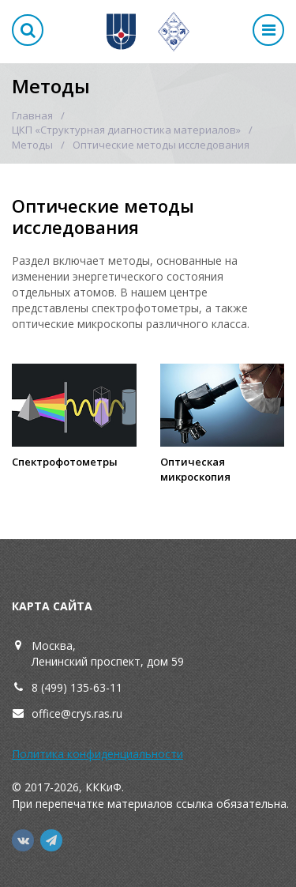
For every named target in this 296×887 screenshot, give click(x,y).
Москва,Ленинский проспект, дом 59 (108, 653)
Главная (32, 115)
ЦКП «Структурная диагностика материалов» (126, 130)
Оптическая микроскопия (195, 469)
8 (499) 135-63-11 (77, 687)
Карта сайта (52, 605)
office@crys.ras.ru (77, 713)
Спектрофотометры (65, 462)
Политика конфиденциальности (97, 753)
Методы (32, 145)
